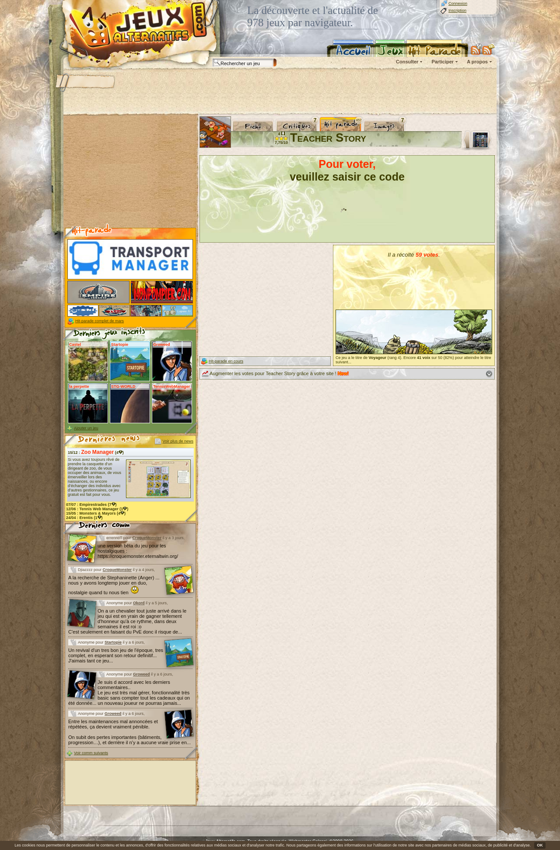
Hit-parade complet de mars (99, 321)
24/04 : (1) (84, 518)
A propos (477, 61)
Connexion (457, 3)
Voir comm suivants (91, 753)
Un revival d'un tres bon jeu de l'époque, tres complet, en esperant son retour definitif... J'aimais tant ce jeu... (115, 655)
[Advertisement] (279, 91)
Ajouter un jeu (86, 428)
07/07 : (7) (91, 504)
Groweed (141, 674)
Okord (139, 603)
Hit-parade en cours (226, 361)
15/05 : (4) (96, 513)
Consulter (407, 61)
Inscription (457, 10)
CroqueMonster (146, 538)
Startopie (113, 642)
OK (540, 845)
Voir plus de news (177, 441)
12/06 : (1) (97, 509)
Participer (442, 61)
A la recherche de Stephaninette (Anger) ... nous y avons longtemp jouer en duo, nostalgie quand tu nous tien (114, 585)
